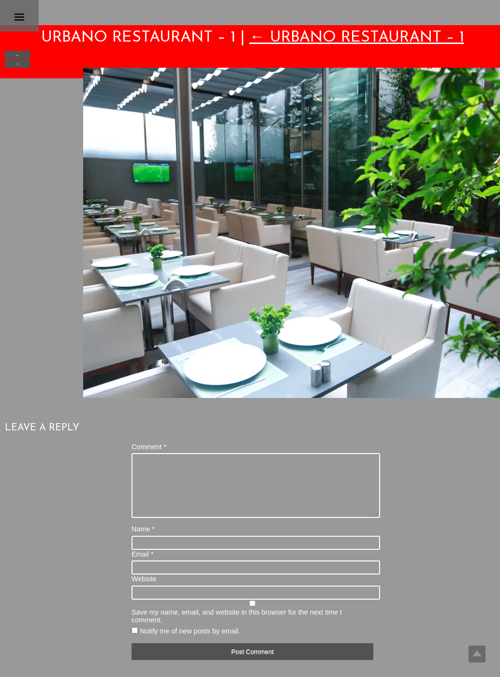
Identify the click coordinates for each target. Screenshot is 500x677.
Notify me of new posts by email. (190, 643)
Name (143, 541)
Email (143, 566)
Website (144, 590)
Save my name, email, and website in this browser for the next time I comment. (237, 627)
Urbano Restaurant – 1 (357, 37)
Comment (149, 447)
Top (477, 654)
